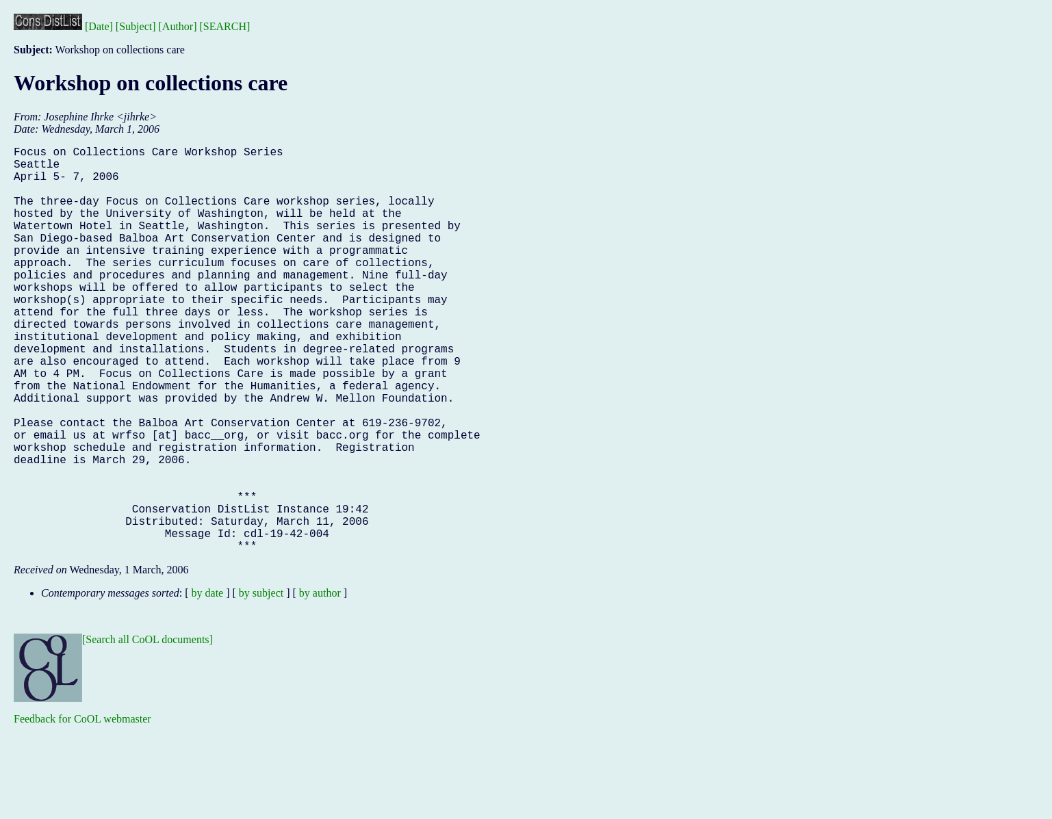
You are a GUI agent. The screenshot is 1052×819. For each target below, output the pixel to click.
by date (208, 683)
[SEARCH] (225, 26)
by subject (261, 683)
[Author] (178, 26)
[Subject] (136, 26)
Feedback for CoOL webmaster (82, 809)
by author (320, 683)
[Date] (99, 26)
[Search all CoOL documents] (147, 730)
